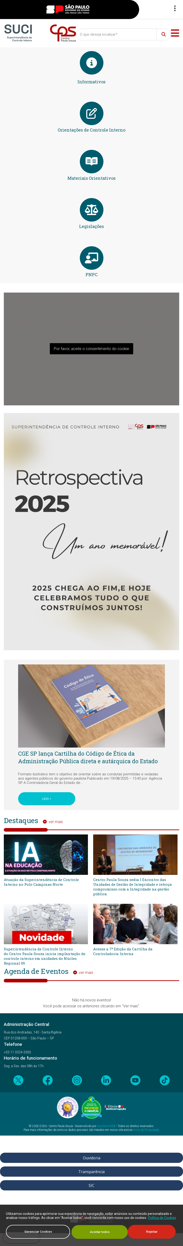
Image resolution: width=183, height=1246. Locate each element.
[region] (91, 1225)
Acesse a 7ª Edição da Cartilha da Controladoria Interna (122, 951)
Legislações (91, 226)
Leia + (46, 799)
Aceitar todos (149, 1232)
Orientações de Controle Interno (91, 130)
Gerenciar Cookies (38, 1232)
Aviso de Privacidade (146, 1130)
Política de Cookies (162, 1218)
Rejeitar (95, 1232)
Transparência (91, 1171)
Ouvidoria (91, 1158)
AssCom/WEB (106, 1126)
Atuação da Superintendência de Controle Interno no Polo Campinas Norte (41, 882)
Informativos (91, 82)
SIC (91, 1185)
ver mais (56, 822)
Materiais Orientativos (91, 178)
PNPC (92, 274)
